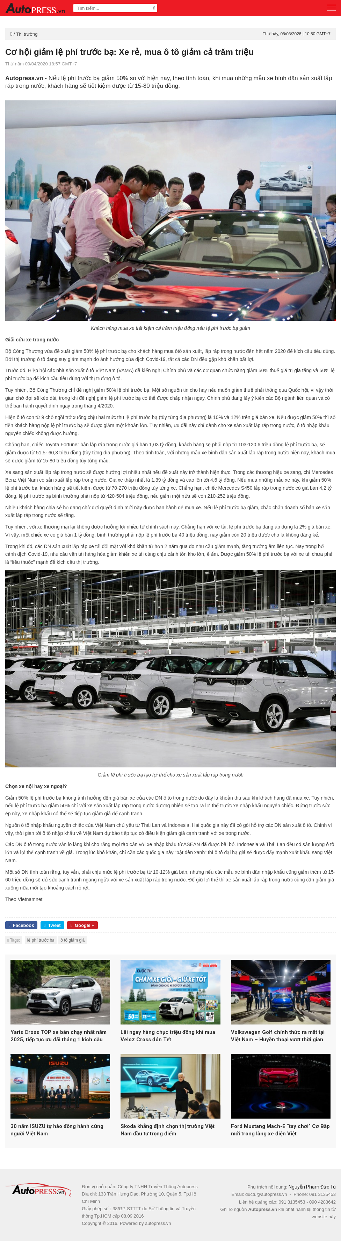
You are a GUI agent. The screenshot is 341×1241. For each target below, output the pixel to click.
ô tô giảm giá (72, 940)
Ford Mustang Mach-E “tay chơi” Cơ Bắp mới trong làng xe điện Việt (280, 1130)
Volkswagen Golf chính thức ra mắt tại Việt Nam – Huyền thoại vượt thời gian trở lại (278, 1036)
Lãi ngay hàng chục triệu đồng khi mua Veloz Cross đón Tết (168, 1036)
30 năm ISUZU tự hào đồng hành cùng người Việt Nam (56, 1130)
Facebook (21, 925)
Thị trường (26, 34)
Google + (82, 925)
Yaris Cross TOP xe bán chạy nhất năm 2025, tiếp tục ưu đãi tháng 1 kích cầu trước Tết (58, 1036)
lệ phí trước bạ (41, 940)
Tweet (52, 925)
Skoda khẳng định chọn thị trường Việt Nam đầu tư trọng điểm (168, 1130)
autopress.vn (158, 1223)
